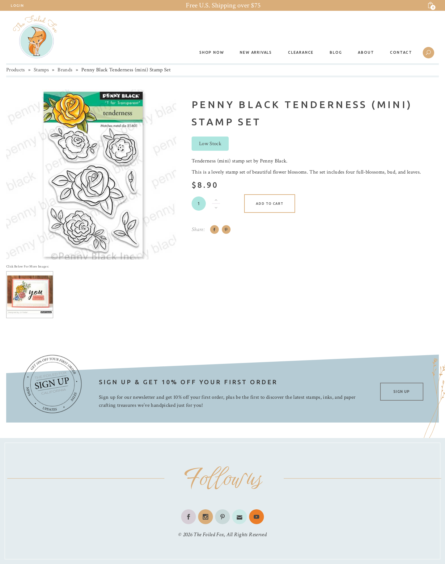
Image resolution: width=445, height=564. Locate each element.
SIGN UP (401, 391)
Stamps (41, 69)
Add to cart (269, 203)
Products (15, 69)
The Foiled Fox (208, 534)
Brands (64, 69)
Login (17, 5)
